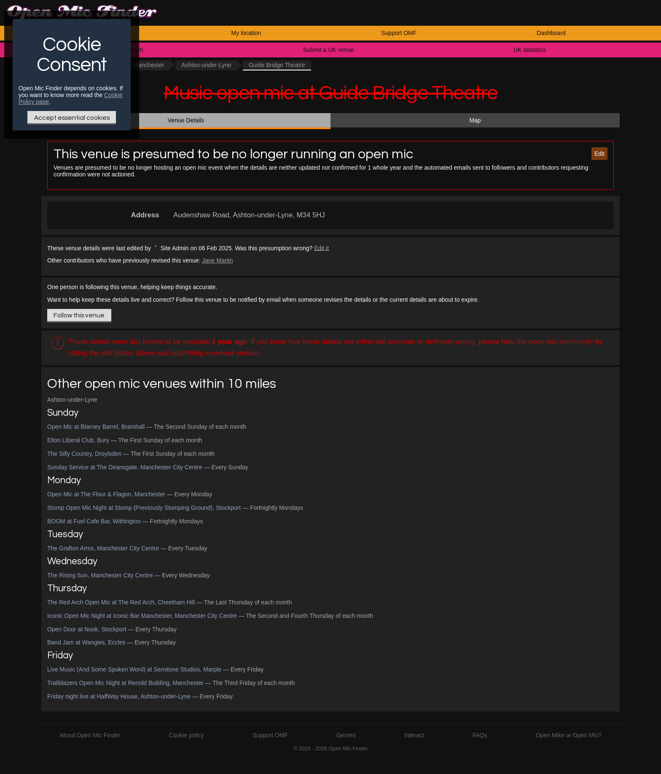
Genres (346, 735)
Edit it (321, 247)
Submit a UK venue (328, 49)
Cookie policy (186, 735)
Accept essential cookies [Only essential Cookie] (72, 117)
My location (246, 33)
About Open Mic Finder (90, 735)
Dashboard (551, 33)
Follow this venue (79, 315)
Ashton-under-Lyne (206, 65)
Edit (599, 153)
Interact (414, 735)
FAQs (480, 735)
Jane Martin (217, 260)
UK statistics (529, 49)
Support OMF (398, 33)
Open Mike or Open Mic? (569, 735)
